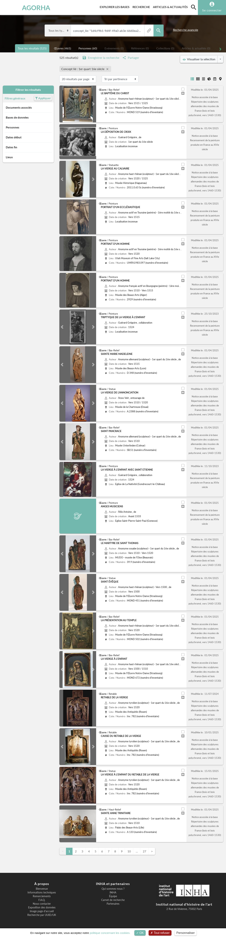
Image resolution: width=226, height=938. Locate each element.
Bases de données (28, 117)
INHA (113, 892)
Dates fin (28, 147)
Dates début (28, 137)
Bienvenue (42, 889)
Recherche (141, 6)
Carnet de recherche (113, 900)
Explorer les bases (115, 6)
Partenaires (113, 904)
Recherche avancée (185, 29)
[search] (193, 7)
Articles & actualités (171, 6)
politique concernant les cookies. (110, 932)
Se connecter (212, 10)
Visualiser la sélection (199, 59)
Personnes (28, 127)
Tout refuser (160, 932)
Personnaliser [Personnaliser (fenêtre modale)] (185, 932)
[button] (62, 104)
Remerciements (42, 896)
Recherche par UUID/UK (41, 915)
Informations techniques (42, 892)
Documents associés (28, 107)
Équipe (113, 896)
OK (140, 932)
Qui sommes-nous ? (113, 889)
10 (129, 851)
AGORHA (21, 7)
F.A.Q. (41, 900)
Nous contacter (42, 904)
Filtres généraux (17, 98)
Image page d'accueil (42, 911)
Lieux (28, 157)
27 (144, 851)
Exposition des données (41, 907)
